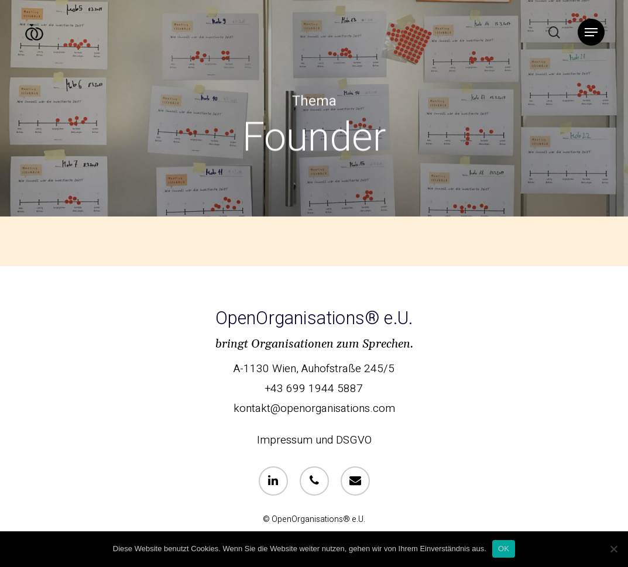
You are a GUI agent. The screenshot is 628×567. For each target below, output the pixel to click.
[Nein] (613, 549)
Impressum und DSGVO (314, 440)
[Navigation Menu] (591, 32)
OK (503, 548)
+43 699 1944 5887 (314, 388)
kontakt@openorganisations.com (314, 408)
